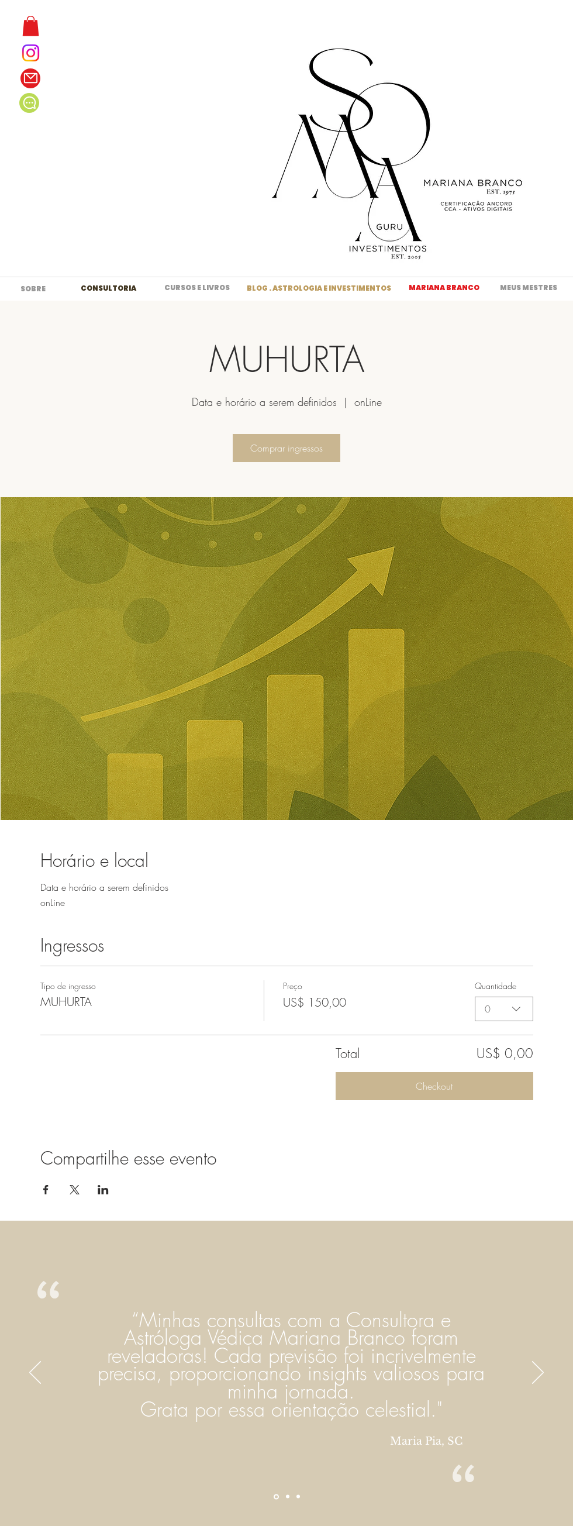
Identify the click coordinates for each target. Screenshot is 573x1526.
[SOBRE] (33, 289)
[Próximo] (538, 1373)
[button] (30, 26)
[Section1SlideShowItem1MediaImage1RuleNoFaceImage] (276, 1496)
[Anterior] (35, 1373)
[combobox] (504, 1008)
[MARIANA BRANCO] (444, 288)
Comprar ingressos (286, 448)
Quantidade (495, 985)
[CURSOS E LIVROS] (197, 288)
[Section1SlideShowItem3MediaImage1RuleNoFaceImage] (298, 1497)
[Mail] (30, 78)
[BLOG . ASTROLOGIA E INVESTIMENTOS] (319, 288)
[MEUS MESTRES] (528, 288)
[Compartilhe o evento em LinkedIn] (103, 1189)
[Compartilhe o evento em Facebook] (45, 1189)
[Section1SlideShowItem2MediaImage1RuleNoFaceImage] (287, 1497)
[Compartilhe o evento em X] (74, 1189)
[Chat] (29, 103)
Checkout (434, 1086)
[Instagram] (30, 53)
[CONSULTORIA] (108, 288)
